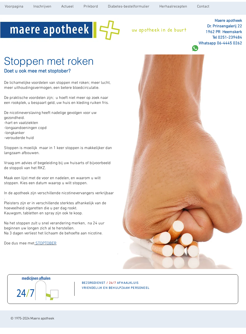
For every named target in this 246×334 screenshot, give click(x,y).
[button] (67, 6)
